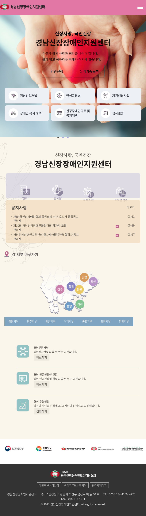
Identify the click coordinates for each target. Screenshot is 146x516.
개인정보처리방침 (49, 485)
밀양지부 (116, 321)
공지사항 (19, 215)
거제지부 (61, 321)
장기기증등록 (89, 71)
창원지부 (6, 321)
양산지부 (43, 321)
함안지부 (98, 321)
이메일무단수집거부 (75, 485)
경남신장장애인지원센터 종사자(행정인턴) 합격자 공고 (46, 242)
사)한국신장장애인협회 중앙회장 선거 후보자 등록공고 (46, 224)
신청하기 (49, 411)
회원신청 (56, 71)
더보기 (131, 215)
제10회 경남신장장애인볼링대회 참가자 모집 (40, 233)
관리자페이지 (99, 485)
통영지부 (80, 321)
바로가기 (49, 357)
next (73, 145)
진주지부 (24, 321)
